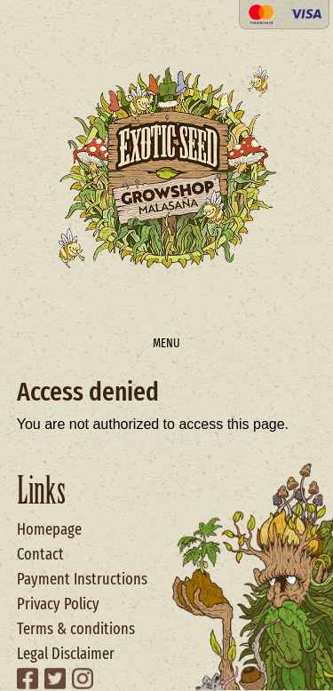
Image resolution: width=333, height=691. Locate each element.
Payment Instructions (82, 579)
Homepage (49, 529)
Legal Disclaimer (66, 653)
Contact (40, 554)
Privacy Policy (58, 604)
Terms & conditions (76, 629)
